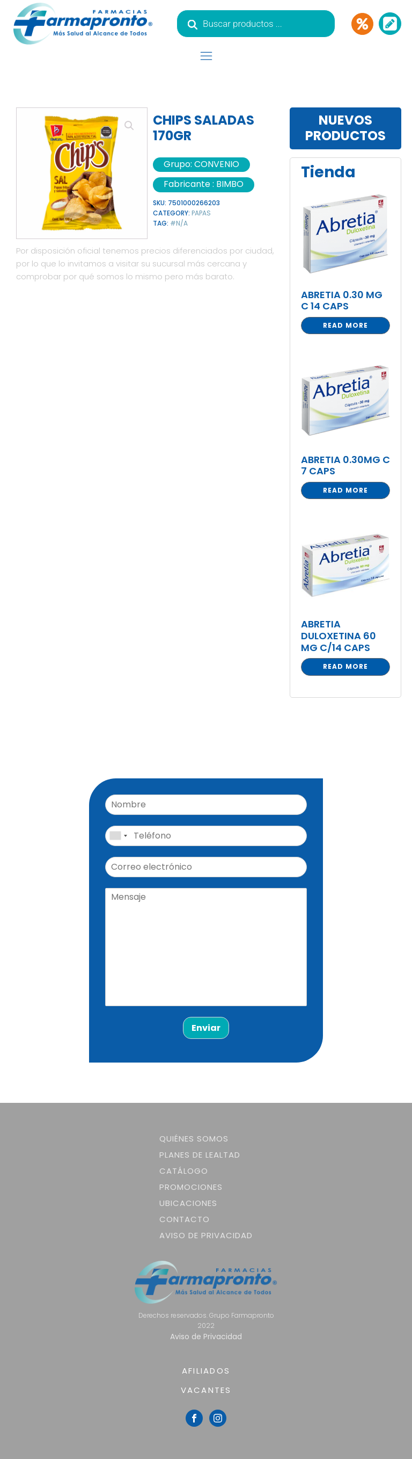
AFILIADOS (206, 1370)
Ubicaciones (188, 1203)
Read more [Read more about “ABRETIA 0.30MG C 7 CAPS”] (345, 490)
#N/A (179, 223)
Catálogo (183, 1170)
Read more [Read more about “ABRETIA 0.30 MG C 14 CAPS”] (345, 325)
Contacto (184, 1219)
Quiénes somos (194, 1138)
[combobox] (118, 836)
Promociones (191, 1187)
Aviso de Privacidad (206, 1235)
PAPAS (201, 213)
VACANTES (206, 1390)
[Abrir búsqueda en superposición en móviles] (256, 23)
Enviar (206, 1028)
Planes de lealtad (199, 1154)
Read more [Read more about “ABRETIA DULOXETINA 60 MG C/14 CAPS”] (345, 666)
